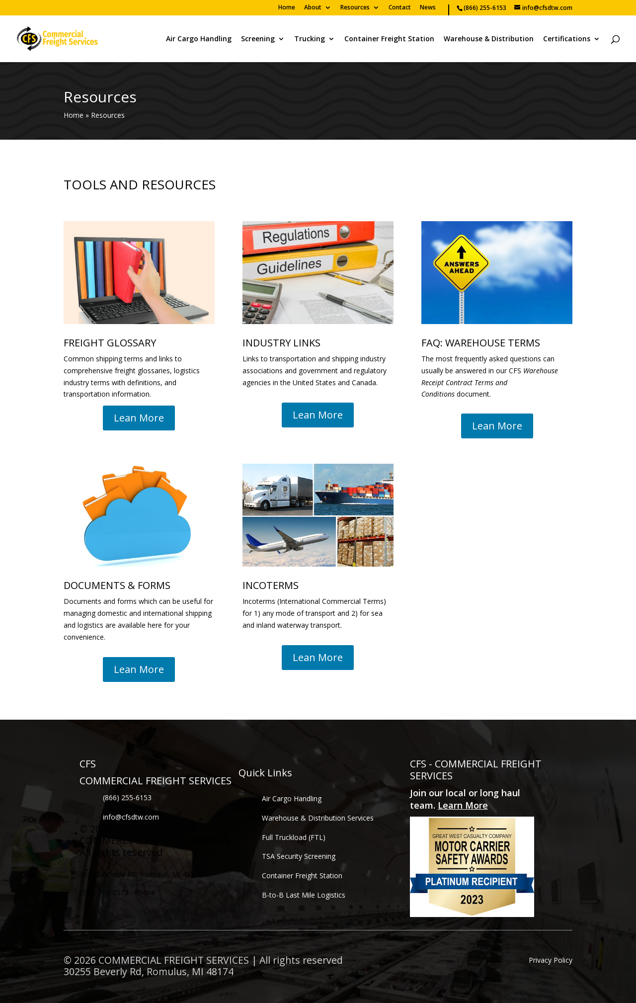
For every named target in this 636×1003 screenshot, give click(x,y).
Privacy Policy (550, 960)
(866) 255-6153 (127, 797)
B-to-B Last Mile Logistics (303, 895)
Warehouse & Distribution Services (318, 818)
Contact (400, 7)
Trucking (309, 39)
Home (286, 7)
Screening (258, 39)
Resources (355, 7)
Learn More (463, 805)
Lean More (139, 417)
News (428, 7)
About (312, 7)
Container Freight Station (389, 39)
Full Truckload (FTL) (293, 837)
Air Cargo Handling (199, 39)
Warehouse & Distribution (489, 39)
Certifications (566, 39)
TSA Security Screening (298, 856)
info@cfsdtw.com (131, 817)
